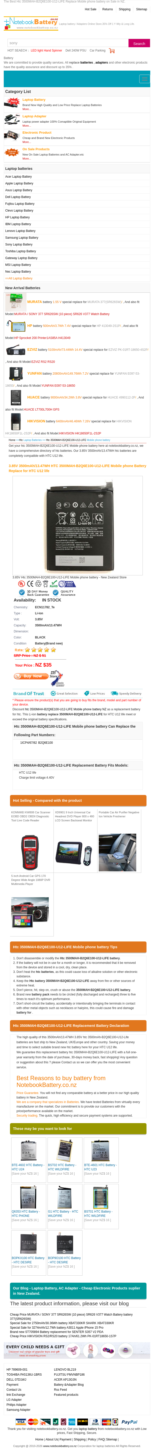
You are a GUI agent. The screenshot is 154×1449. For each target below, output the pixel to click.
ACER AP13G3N (65, 1379)
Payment (12, 1384)
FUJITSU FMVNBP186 (69, 1374)
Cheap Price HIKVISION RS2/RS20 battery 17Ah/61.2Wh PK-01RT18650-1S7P (63, 1336)
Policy (92, 1439)
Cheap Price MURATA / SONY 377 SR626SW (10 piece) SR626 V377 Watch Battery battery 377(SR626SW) (71, 1317)
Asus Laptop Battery (18, 190)
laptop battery (88, 1429)
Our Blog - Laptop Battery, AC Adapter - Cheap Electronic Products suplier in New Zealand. (76, 1290)
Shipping (124, 9)
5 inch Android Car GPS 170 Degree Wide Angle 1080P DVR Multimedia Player (30, 879)
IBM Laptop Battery (18, 224)
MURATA (34, 301)
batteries (86, 62)
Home (12, 440)
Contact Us (13, 1389)
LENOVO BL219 (65, 1369)
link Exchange (15, 1394)
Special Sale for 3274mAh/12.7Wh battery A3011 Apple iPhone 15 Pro (57, 1327)
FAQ (101, 1439)
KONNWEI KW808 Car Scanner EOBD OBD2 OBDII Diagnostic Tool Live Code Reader (30, 816)
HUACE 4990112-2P (122, 397)
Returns (107, 9)
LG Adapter (14, 1400)
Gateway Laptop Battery (21, 258)
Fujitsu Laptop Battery (19, 204)
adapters (102, 62)
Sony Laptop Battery (18, 244)
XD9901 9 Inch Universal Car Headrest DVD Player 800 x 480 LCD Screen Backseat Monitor (74, 816)
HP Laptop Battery (17, 217)
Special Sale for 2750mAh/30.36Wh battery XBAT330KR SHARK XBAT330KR (62, 1323)
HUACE (33, 397)
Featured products (66, 1394)
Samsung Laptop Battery (21, 237)
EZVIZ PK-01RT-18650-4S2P (128, 349)
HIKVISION (36, 421)
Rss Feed (60, 1389)
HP (29, 325)
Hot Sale (90, 9)
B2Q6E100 (45, 742)
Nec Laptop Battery (18, 271)
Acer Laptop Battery (18, 176)
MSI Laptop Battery (18, 265)
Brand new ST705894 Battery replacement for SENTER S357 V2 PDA (57, 1332)
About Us (52, 1439)
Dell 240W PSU (76, 50)
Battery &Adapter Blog (69, 1384)
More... (26, 109)
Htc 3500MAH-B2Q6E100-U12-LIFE (66, 440)
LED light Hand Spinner (46, 50)
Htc (21, 440)
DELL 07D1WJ (16, 1379)
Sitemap (141, 9)
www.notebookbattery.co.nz (60, 1445)
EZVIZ (32, 349)
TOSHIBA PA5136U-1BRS (24, 1374)
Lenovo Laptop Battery (20, 231)
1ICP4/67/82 (28, 742)
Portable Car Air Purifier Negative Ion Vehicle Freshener (119, 814)
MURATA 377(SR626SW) (105, 302)
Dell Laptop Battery (18, 197)
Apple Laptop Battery (19, 183)
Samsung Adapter (18, 1410)
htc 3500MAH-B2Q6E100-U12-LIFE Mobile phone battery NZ (65, 709)
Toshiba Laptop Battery (20, 251)
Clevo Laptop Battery (19, 210)
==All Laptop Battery (18, 278)
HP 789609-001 (17, 1369)
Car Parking (98, 50)
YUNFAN (34, 373)
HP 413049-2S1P (108, 325)
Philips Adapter (16, 1405)
